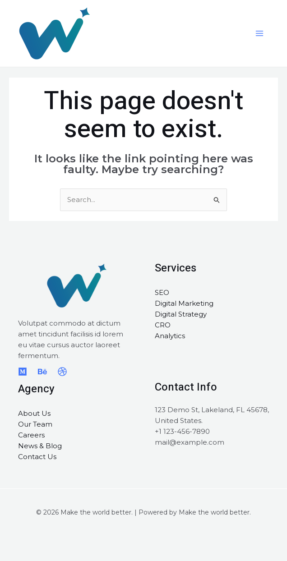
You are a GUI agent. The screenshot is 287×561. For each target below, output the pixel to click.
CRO (163, 325)
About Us (34, 413)
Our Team (35, 424)
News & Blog (40, 445)
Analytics (170, 335)
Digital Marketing (184, 303)
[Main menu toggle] (259, 33)
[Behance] (42, 371)
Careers (31, 435)
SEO (162, 292)
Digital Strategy (181, 314)
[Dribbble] (62, 371)
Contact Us (37, 456)
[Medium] (22, 371)
